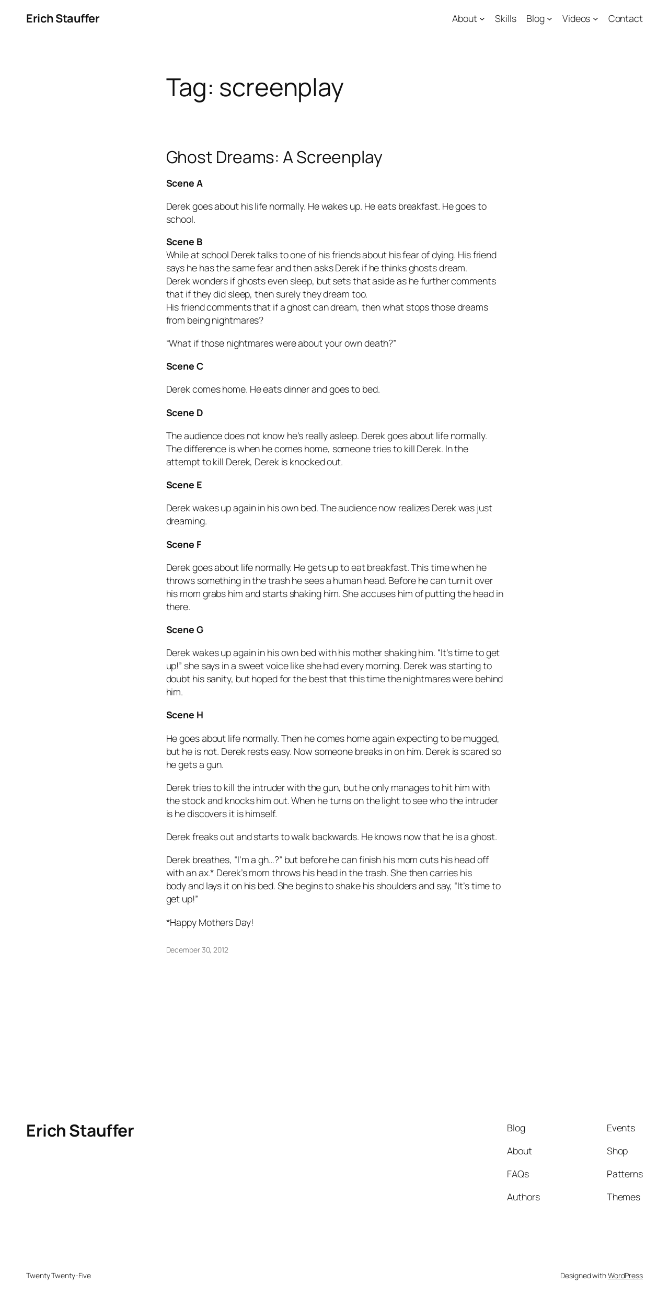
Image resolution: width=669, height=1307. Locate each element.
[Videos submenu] (595, 18)
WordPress (625, 1275)
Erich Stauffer (62, 18)
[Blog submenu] (549, 18)
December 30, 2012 (197, 950)
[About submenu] (482, 18)
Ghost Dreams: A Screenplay (274, 157)
